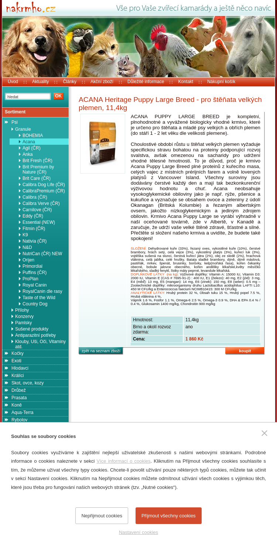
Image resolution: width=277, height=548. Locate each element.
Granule (23, 129)
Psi (14, 122)
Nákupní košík (221, 81)
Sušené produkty (31, 329)
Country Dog (35, 303)
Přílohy (22, 310)
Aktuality (40, 81)
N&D (27, 247)
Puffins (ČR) (35, 272)
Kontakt (185, 81)
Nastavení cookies (138, 532)
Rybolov (19, 419)
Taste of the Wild (39, 297)
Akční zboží (101, 81)
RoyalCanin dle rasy (42, 291)
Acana (29, 141)
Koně (16, 405)
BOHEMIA (33, 135)
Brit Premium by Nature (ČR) (38, 169)
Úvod (13, 81)
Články (69, 81)
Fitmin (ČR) (34, 228)
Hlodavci (19, 368)
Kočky (17, 353)
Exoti (16, 360)
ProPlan (30, 278)
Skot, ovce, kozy (27, 383)
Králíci (17, 375)
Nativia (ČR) (35, 241)
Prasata (19, 397)
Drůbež (18, 390)
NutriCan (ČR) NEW (42, 253)
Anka (28, 154)
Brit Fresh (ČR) (37, 160)
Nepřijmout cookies (101, 515)
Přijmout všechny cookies (168, 515)
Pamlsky (23, 322)
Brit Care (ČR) (37, 178)
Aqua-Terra (22, 412)
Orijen (28, 260)
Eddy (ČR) (33, 216)
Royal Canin (35, 285)
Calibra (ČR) (35, 197)
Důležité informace (145, 81)
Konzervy (24, 316)
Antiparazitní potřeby (35, 335)
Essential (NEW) (39, 222)
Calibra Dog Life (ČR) (44, 184)
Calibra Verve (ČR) (41, 203)
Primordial (32, 266)
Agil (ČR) (32, 148)
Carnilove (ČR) (37, 209)
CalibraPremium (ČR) (44, 190)
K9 (25, 234)
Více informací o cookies (123, 461)
